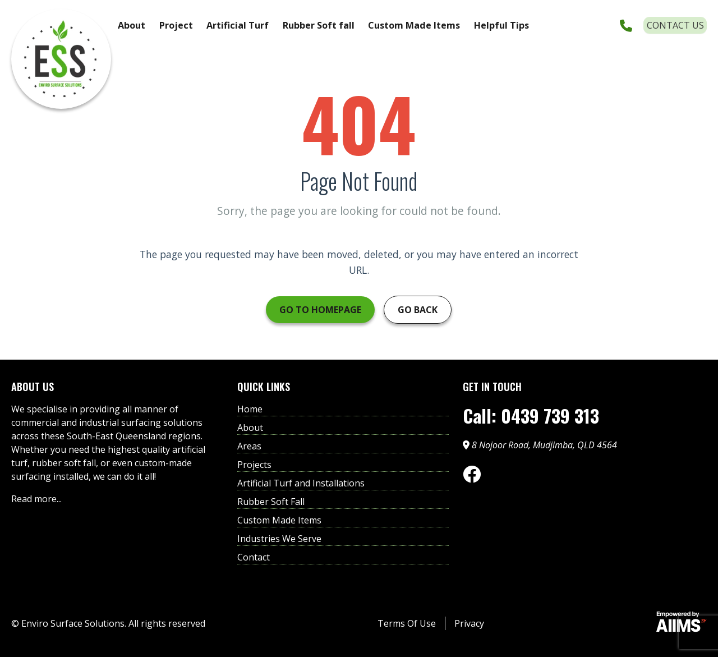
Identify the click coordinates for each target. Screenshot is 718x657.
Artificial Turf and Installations (301, 483)
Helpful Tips (501, 25)
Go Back (418, 310)
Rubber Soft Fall (271, 501)
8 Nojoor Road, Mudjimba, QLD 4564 (540, 445)
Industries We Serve (279, 538)
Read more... (36, 499)
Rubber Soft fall (319, 25)
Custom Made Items (414, 25)
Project (176, 25)
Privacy (469, 623)
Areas (249, 446)
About (131, 25)
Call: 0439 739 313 (531, 415)
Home (250, 409)
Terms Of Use (407, 623)
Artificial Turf (237, 25)
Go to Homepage (320, 310)
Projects (254, 464)
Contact (253, 557)
